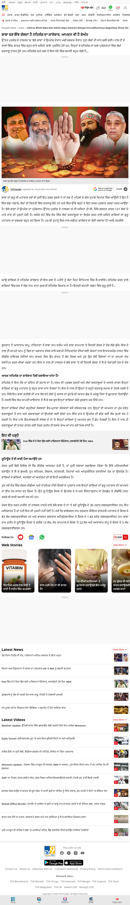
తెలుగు (28, 2)
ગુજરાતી (43, 2)
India (21, 27)
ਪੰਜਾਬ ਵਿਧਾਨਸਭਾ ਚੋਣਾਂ (59, 20)
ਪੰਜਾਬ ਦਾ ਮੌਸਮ (11, 20)
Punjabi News (9, 27)
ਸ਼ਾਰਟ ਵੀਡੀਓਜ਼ (21, 14)
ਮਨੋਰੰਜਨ (58, 14)
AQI (103, 8)
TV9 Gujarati (99, 881)
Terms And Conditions (110, 868)
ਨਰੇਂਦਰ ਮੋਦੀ (78, 20)
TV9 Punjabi (15, 189)
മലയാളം (67, 2)
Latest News (12, 649)
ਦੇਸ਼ (32, 14)
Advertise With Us (42, 868)
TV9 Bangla (83, 881)
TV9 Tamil (113, 881)
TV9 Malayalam (43, 887)
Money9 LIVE (86, 887)
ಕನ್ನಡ (20, 2)
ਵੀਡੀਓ (91, 14)
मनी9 (76, 2)
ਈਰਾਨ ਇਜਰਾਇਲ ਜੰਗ (110, 20)
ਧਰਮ (83, 14)
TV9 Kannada (68, 881)
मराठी (35, 2)
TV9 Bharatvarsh (19, 881)
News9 (12, 2)
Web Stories (12, 544)
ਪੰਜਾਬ (9, 14)
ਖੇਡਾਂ (77, 14)
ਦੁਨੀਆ (39, 14)
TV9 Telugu (52, 881)
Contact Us (11, 868)
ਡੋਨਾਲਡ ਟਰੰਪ (91, 20)
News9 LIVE (70, 887)
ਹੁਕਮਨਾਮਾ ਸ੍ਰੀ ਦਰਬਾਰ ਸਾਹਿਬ (34, 20)
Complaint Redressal (66, 868)
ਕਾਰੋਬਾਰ (116, 14)
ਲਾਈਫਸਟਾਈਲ (104, 14)
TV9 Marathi (37, 881)
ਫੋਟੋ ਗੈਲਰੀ (68, 14)
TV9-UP (84, 2)
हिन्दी (4, 2)
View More (120, 544)
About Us (25, 868)
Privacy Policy (87, 868)
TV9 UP (58, 887)
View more (120, 649)
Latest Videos (13, 719)
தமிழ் (58, 2)
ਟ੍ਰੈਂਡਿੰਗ (48, 14)
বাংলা (51, 2)
